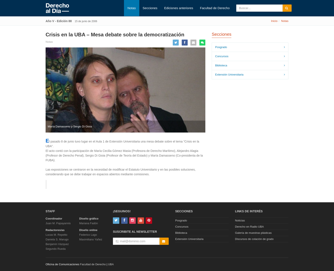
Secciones (150, 8)
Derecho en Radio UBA (249, 226)
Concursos (221, 56)
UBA (111, 264)
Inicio (274, 21)
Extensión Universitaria (229, 74)
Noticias (240, 220)
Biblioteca (221, 65)
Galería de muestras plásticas (253, 232)
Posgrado (221, 47)
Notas (131, 8)
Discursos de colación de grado (254, 239)
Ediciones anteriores (178, 8)
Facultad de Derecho (215, 8)
